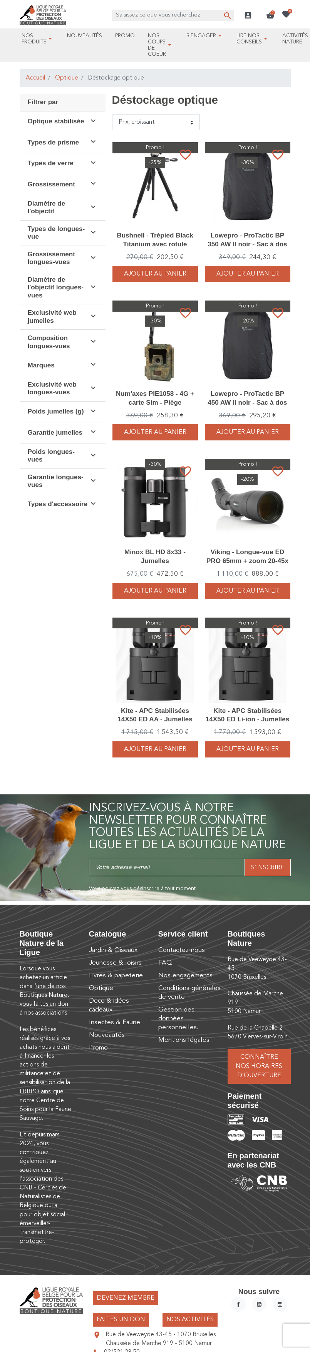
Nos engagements (185, 975)
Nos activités (190, 1320)
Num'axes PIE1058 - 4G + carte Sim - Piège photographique (155, 402)
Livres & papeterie (116, 975)
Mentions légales (183, 1040)
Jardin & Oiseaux (113, 950)
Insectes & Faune (114, 1022)
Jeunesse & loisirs (115, 963)
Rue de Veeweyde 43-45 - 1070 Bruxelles (161, 1335)
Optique (66, 78)
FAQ (165, 963)
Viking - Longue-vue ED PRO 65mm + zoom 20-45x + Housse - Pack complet (247, 560)
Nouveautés (107, 1035)
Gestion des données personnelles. (178, 1019)
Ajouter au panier (155, 274)
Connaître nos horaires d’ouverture (259, 1066)
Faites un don (121, 1320)
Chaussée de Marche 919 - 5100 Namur (159, 1343)
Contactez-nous (181, 950)
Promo (98, 1048)
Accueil (35, 78)
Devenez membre (125, 1298)
